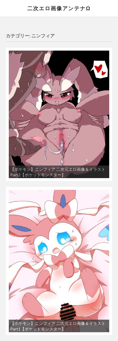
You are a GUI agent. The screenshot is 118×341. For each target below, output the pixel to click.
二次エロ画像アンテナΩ (58, 8)
